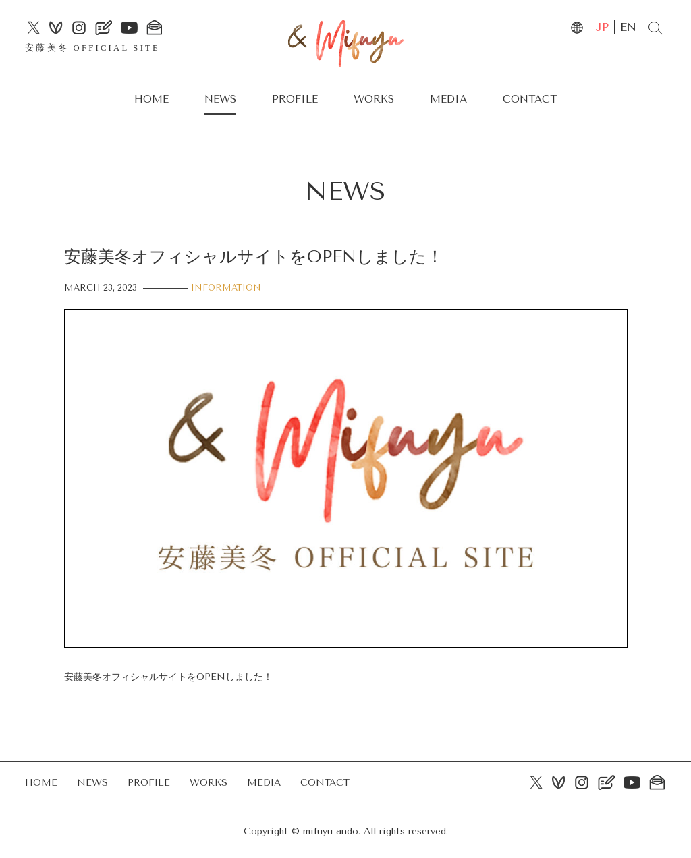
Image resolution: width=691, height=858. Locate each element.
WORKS (374, 99)
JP (602, 27)
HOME (151, 99)
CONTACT (530, 99)
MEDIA (448, 99)
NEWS (220, 99)
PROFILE (295, 99)
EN (628, 27)
